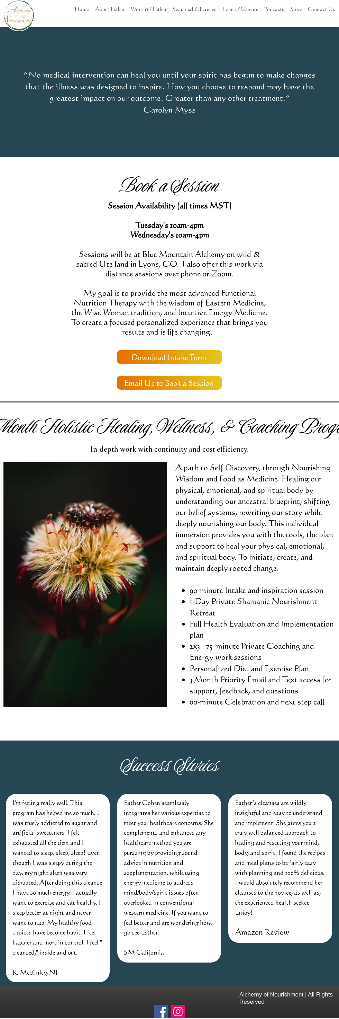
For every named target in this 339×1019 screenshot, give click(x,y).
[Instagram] (178, 1011)
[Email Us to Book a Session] (169, 383)
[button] (149, 6)
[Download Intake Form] (169, 357)
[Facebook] (161, 1011)
